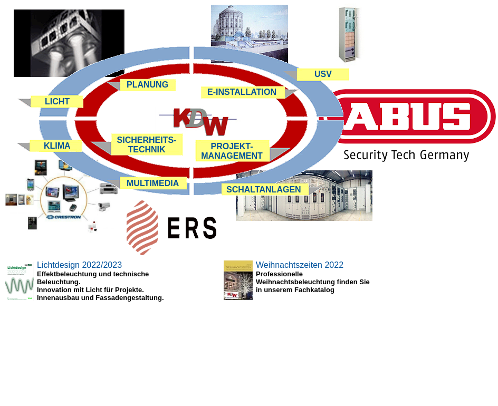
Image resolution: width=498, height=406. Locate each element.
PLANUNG (147, 84)
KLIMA (57, 145)
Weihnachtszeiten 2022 (299, 264)
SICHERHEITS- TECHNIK (147, 145)
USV (323, 74)
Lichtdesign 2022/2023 (79, 264)
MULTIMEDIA (153, 183)
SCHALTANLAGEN (263, 189)
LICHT (57, 101)
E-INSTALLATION (241, 92)
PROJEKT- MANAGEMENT (231, 151)
